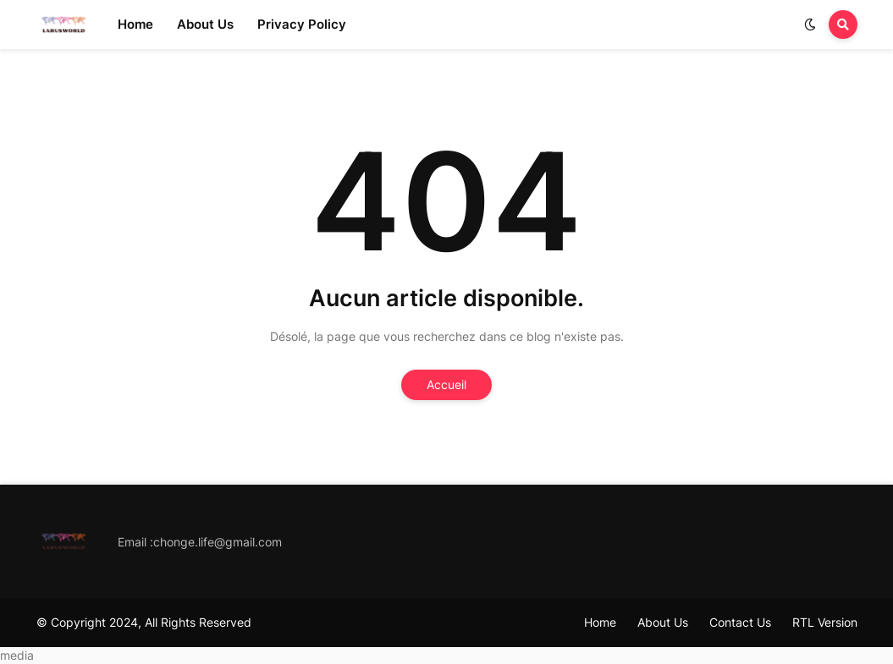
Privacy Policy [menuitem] (301, 24)
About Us (662, 622)
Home (600, 622)
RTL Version (824, 622)
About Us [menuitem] (205, 24)
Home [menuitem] (135, 24)
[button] (810, 24)
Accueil (446, 384)
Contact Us (740, 622)
